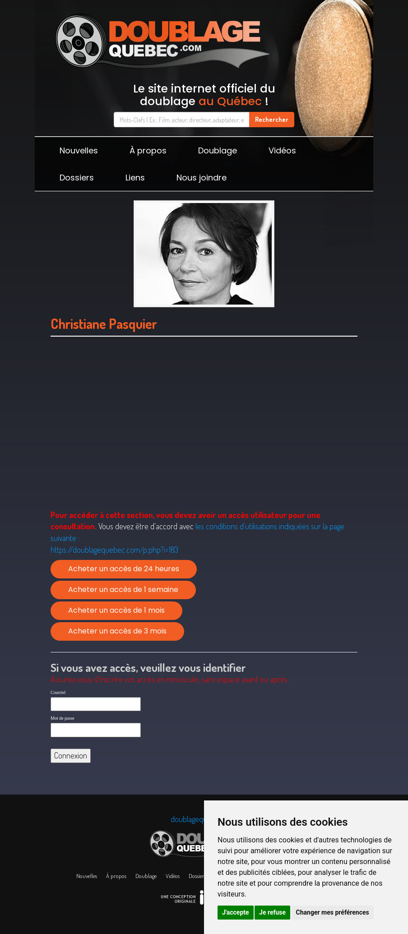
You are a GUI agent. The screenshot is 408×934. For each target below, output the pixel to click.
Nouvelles (79, 150)
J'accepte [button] (235, 912)
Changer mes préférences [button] (332, 912)
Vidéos (282, 150)
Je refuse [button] (272, 912)
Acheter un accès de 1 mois (116, 610)
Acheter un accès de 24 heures (123, 569)
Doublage (217, 150)
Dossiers (77, 177)
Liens (135, 177)
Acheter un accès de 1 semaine (123, 589)
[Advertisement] (204, 434)
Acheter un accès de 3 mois (117, 631)
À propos (148, 150)
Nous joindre (201, 177)
